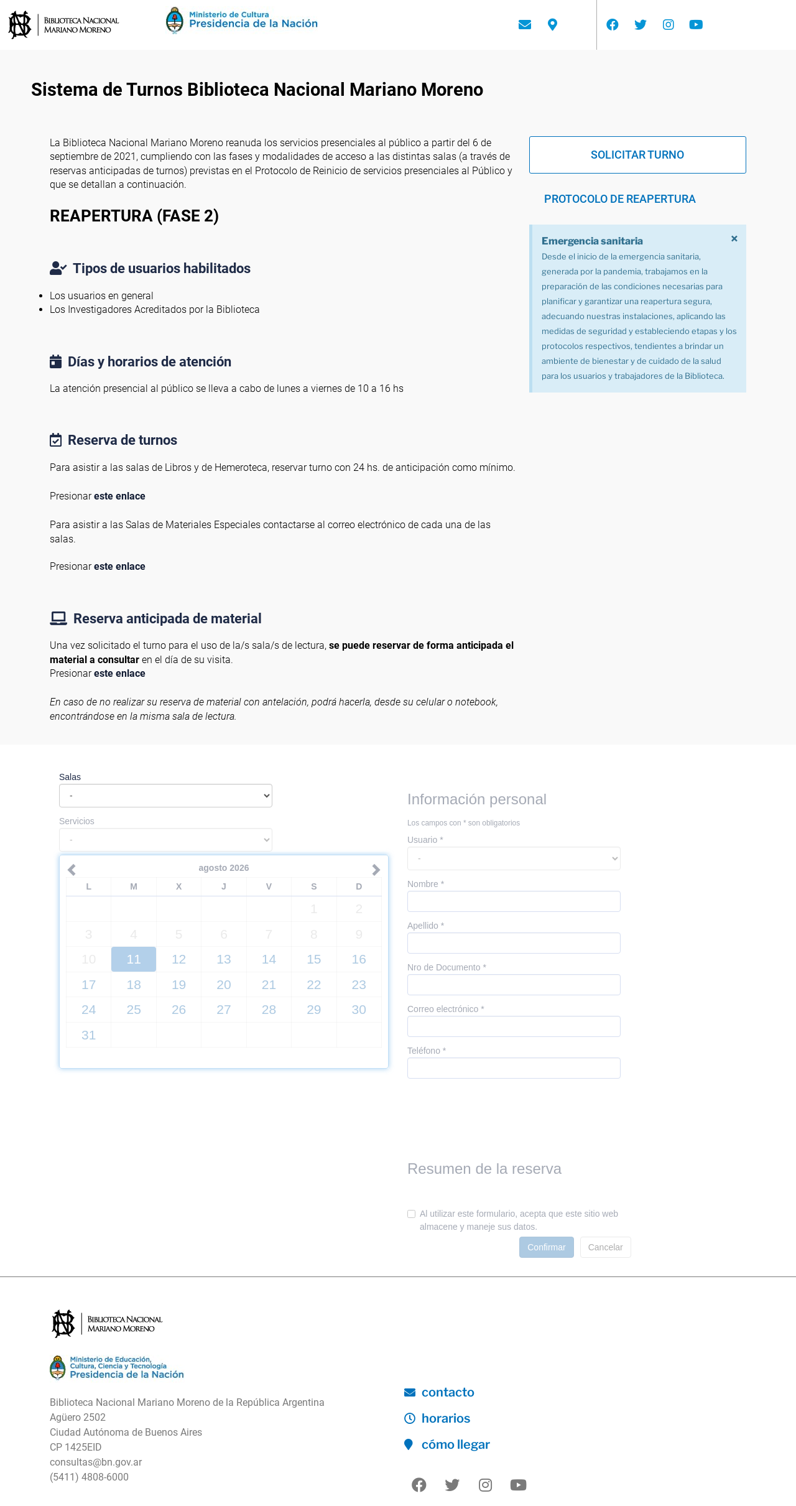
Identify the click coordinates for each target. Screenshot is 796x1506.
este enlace (120, 496)
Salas (70, 777)
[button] (637, 155)
